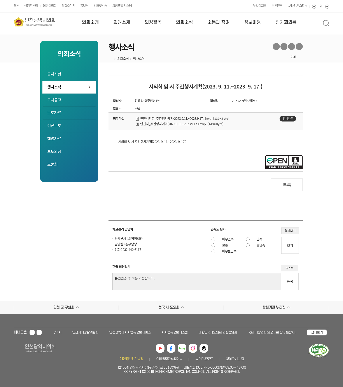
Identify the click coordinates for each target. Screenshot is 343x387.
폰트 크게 (314, 7)
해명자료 (54, 138)
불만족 (261, 245)
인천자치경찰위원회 (87, 332)
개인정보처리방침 (131, 359)
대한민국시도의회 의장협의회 (219, 332)
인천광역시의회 (40, 21)
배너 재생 (39, 332)
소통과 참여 (218, 22)
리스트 (290, 268)
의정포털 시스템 (122, 6)
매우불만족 (229, 251)
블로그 (291, 46)
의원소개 (121, 22)
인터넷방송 (100, 6)
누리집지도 (259, 6)
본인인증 (276, 6)
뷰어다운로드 (204, 359)
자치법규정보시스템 (176, 332)
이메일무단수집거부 (169, 359)
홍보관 (84, 6)
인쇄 (293, 56)
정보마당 (252, 22)
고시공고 (54, 99)
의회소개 (90, 22)
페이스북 (283, 46)
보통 (225, 245)
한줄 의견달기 (121, 266)
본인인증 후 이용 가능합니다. (197, 281)
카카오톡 (299, 46)
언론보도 (54, 125)
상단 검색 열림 (326, 23)
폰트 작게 (327, 7)
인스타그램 (193, 348)
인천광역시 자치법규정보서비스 (131, 332)
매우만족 (228, 239)
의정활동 (153, 22)
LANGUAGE (295, 6)
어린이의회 (49, 6)
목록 (287, 185)
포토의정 (54, 151)
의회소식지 (68, 6)
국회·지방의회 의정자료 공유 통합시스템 (275, 332)
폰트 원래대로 (321, 7)
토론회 (52, 164)
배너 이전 (47, 332)
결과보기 (290, 230)
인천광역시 (55, 332)
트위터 (276, 46)
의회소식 (184, 22)
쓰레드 (204, 348)
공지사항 (54, 74)
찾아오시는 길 (235, 359)
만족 (259, 239)
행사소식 (54, 87)
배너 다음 (302, 332)
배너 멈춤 (32, 332)
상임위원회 (31, 6)
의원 (16, 6)
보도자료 (54, 112)
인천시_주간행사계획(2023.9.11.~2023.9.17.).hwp (171, 123)
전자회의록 (285, 22)
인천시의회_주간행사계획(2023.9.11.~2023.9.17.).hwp (173, 118)
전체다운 (288, 118)
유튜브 (160, 348)
